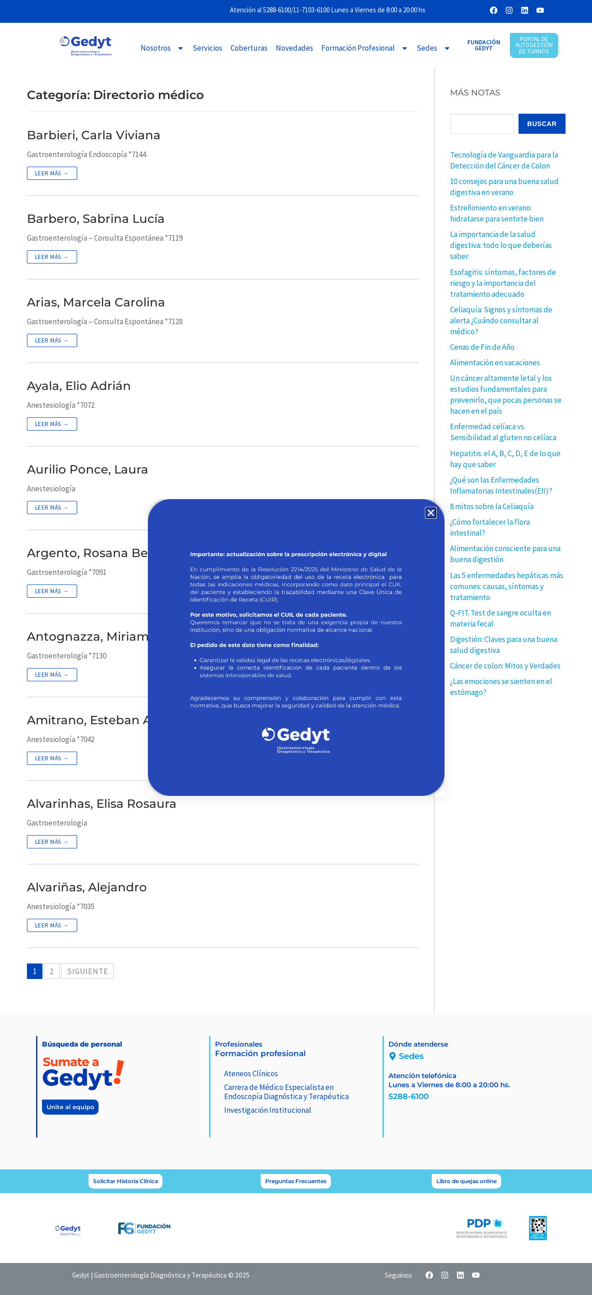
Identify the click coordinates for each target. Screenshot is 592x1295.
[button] (430, 512)
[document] (296, 647)
